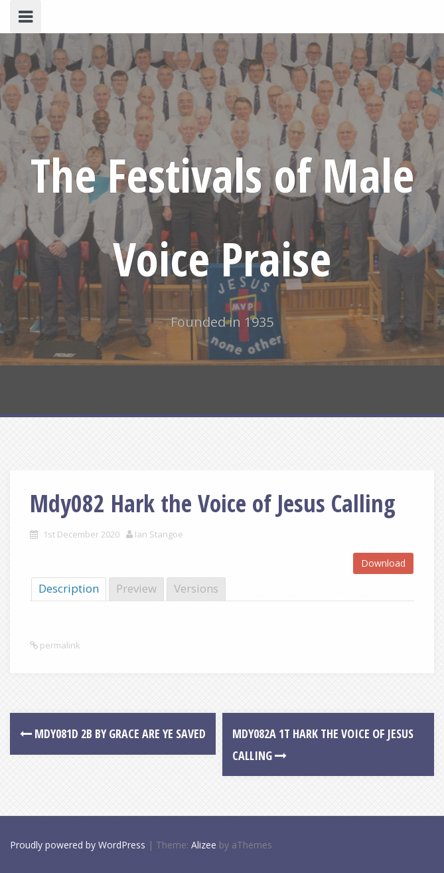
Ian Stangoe (159, 534)
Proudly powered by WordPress (77, 844)
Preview (136, 588)
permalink (59, 645)
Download (383, 563)
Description (68, 588)
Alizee (203, 844)
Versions (196, 588)
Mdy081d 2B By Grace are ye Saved (113, 733)
